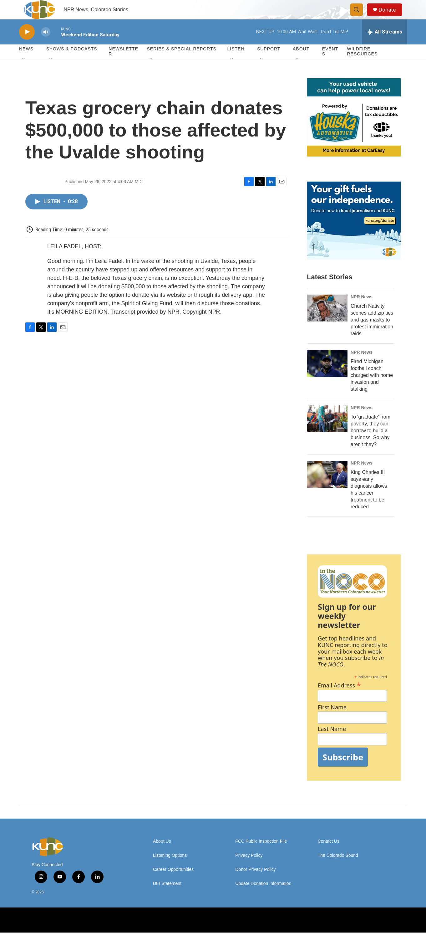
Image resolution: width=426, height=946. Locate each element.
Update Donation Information (263, 897)
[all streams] (384, 45)
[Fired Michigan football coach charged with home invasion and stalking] (327, 376)
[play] (27, 45)
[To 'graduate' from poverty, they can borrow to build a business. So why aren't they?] (327, 432)
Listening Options (170, 868)
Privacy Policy (248, 868)
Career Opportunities (173, 883)
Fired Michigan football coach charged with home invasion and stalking (372, 388)
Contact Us (328, 854)
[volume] (45, 46)
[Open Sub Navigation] (23, 72)
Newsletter (123, 65)
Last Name (332, 742)
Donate (391, 16)
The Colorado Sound (338, 868)
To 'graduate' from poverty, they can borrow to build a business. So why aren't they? (370, 444)
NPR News (362, 310)
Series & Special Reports (181, 62)
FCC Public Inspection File (261, 854)
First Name (332, 720)
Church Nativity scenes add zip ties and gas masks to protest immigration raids (372, 333)
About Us (162, 854)
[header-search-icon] (359, 16)
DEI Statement (167, 897)
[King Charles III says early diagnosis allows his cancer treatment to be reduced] (327, 487)
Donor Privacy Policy (255, 883)
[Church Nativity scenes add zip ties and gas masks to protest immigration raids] (327, 321)
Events (330, 65)
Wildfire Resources (362, 65)
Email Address (339, 697)
